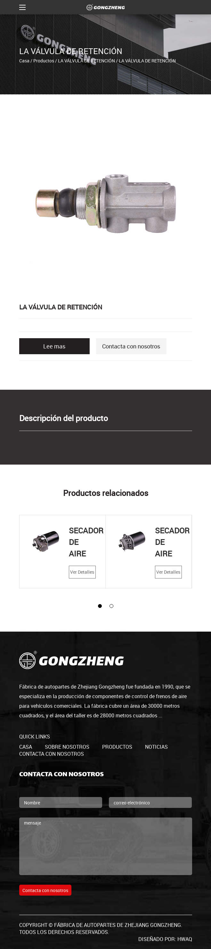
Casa (24, 60)
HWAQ (184, 939)
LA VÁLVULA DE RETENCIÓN (86, 60)
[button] (100, 606)
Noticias (156, 746)
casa (25, 746)
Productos (43, 60)
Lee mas (54, 346)
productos (117, 746)
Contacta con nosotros (131, 346)
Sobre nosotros (67, 746)
